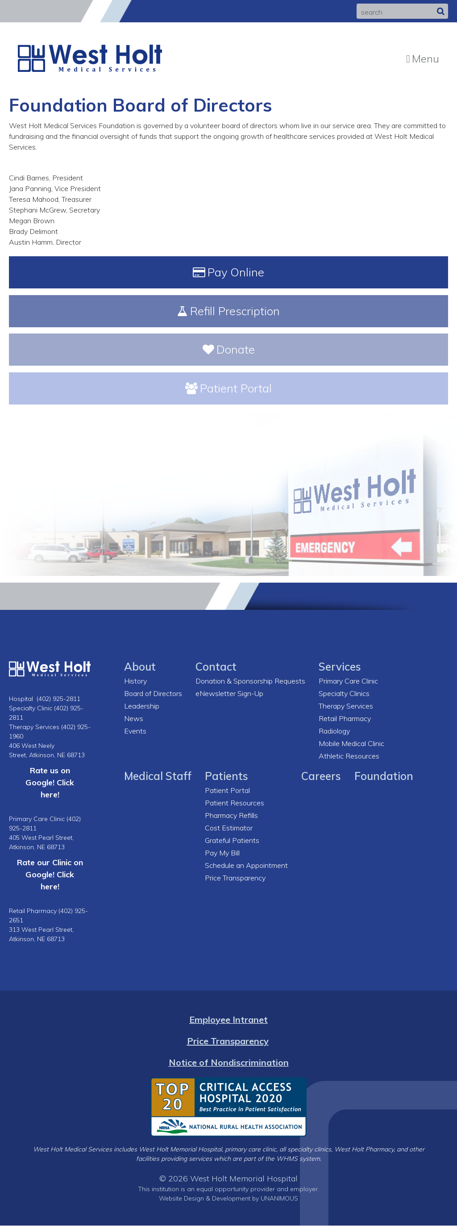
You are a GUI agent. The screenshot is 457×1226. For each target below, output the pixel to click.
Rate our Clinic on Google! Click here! (50, 875)
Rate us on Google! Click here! (49, 783)
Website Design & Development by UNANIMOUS (228, 1199)
